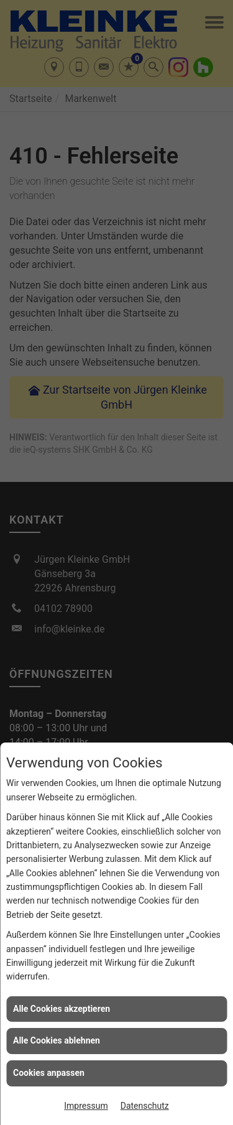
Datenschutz (145, 1106)
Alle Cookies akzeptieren (61, 1009)
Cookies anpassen (49, 1073)
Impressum (85, 1106)
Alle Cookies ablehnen (56, 1040)
